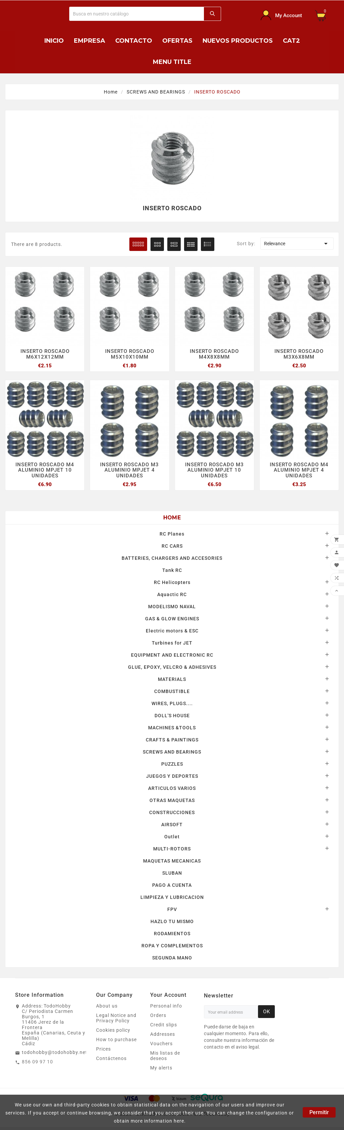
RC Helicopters (172, 583)
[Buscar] (137, 14)
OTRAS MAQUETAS (172, 801)
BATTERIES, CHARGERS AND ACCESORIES (172, 558)
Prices (103, 1049)
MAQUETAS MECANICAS (172, 861)
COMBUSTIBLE (172, 692)
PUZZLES (172, 764)
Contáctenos (111, 1059)
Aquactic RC (172, 595)
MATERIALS (172, 680)
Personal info (166, 1006)
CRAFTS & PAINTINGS (172, 740)
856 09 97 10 (37, 1062)
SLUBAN (172, 873)
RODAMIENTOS (172, 934)
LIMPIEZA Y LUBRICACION (172, 898)
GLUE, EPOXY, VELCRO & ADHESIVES (172, 667)
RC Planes (172, 534)
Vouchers (161, 1044)
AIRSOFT (172, 825)
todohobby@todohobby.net (54, 1053)
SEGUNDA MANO (172, 958)
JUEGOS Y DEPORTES (172, 776)
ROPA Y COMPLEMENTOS (172, 946)
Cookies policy (113, 1030)
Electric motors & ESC (172, 631)
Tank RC (172, 571)
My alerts (161, 1068)
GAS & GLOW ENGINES (172, 619)
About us (107, 1006)
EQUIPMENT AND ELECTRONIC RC (172, 655)
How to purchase (116, 1040)
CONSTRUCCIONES (172, 813)
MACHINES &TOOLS (172, 728)
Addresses (162, 1034)
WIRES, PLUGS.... (172, 704)
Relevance (297, 244)
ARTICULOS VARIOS (172, 789)
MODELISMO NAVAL (172, 607)
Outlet (172, 837)
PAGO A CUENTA (172, 885)
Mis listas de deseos (165, 1056)
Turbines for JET (172, 643)
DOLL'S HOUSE (172, 716)
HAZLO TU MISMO (172, 922)
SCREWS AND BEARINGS (172, 752)
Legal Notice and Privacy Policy (116, 1018)
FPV (172, 910)
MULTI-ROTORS (172, 849)
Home (172, 518)
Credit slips (163, 1025)
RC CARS (172, 546)
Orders (158, 1016)
